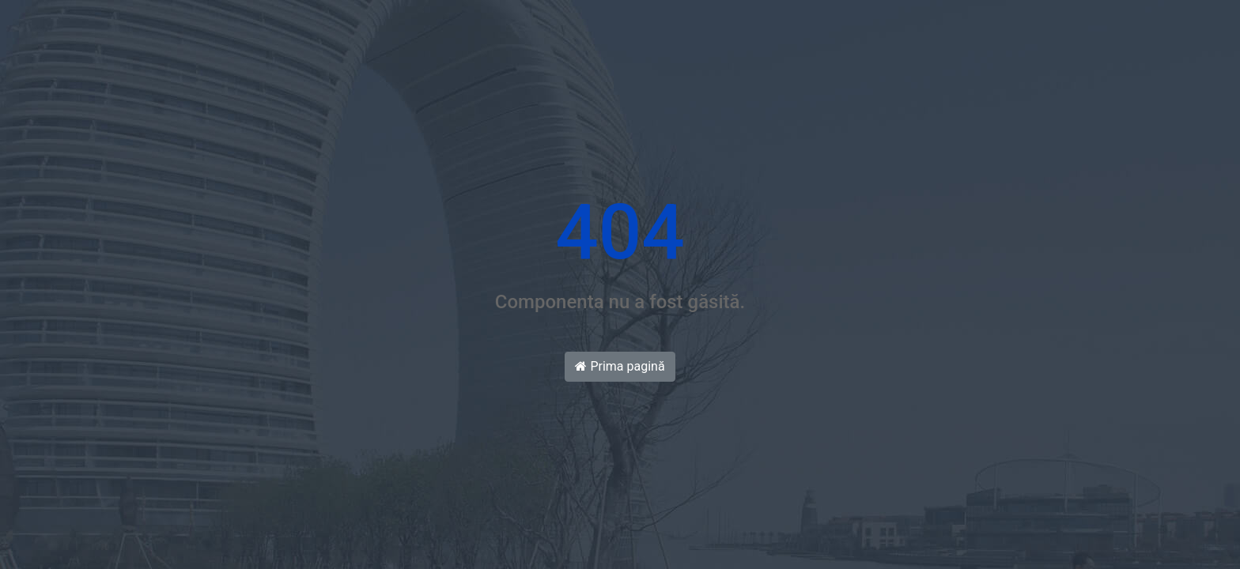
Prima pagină (619, 366)
